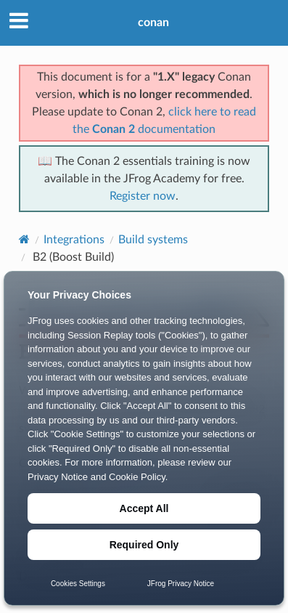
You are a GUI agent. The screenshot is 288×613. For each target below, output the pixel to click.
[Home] (24, 239)
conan (153, 22)
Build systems (153, 239)
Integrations (74, 239)
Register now (143, 196)
